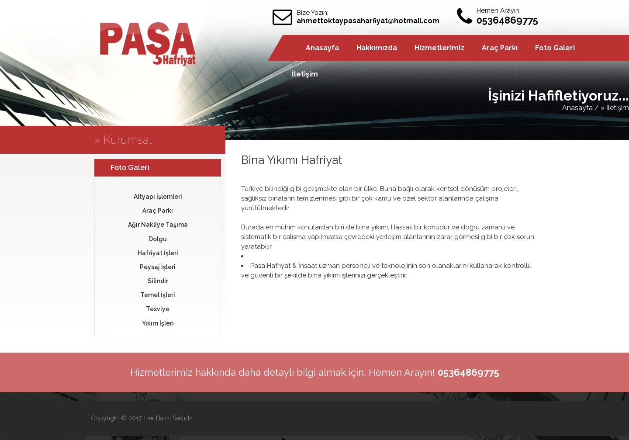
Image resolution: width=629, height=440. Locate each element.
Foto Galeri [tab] (123, 167)
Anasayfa (322, 48)
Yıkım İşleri (158, 323)
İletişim (305, 74)
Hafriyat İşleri (158, 252)
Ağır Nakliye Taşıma (158, 224)
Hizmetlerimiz (439, 48)
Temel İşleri (157, 294)
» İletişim (615, 108)
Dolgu (158, 239)
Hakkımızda (376, 48)
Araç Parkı (500, 48)
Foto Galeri (555, 48)
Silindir (158, 280)
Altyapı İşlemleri (158, 196)
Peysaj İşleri (158, 266)
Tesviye (157, 308)
